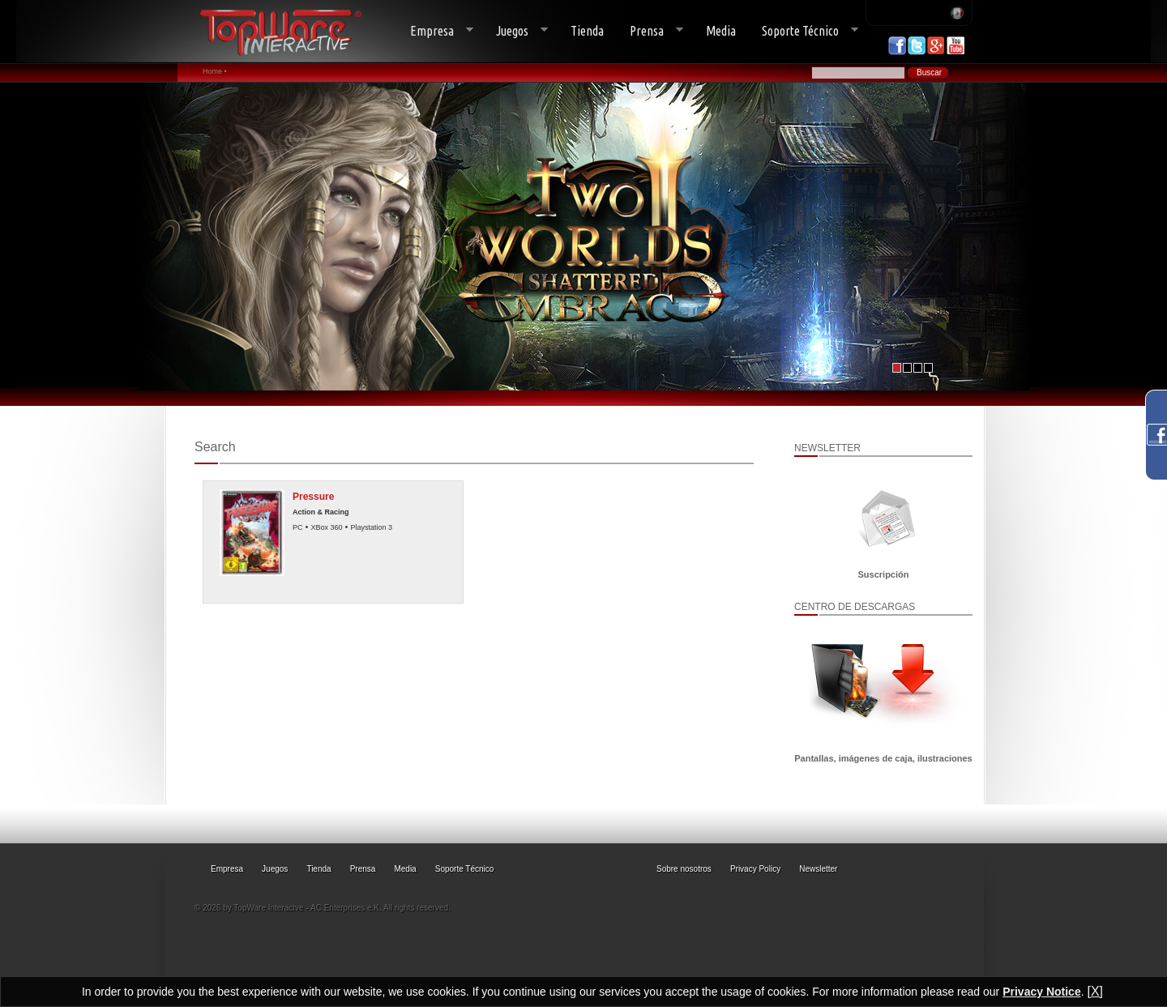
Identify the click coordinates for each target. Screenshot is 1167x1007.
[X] (1095, 991)
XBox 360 (326, 527)
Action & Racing (321, 512)
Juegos (515, 31)
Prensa (650, 31)
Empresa (435, 31)
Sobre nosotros (684, 868)
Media (721, 30)
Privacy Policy (755, 868)
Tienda (587, 30)
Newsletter (818, 868)
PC (298, 527)
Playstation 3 (371, 527)
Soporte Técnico (803, 31)
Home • (215, 71)
